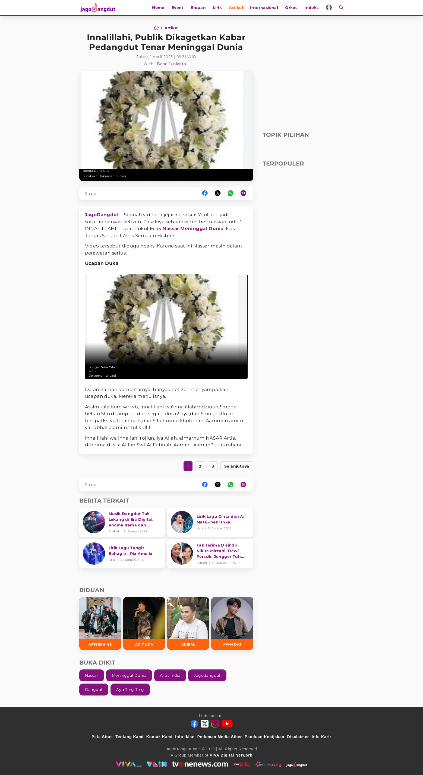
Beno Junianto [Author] (171, 63)
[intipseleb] (268, 764)
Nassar (170, 228)
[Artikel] (172, 28)
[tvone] (200, 764)
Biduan (198, 7)
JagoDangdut (102, 214)
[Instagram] (215, 724)
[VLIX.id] (157, 764)
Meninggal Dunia (201, 228)
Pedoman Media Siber (219, 737)
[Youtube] (227, 724)
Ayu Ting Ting (130, 689)
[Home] (158, 28)
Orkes (292, 7)
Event (178, 7)
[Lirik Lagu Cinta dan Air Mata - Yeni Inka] (210, 522)
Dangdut (94, 689)
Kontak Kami (159, 737)
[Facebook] (194, 724)
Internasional (265, 7)
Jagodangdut (207, 675)
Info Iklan (184, 737)
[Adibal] (188, 623)
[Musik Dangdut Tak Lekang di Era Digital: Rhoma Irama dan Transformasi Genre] (122, 522)
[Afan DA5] (232, 623)
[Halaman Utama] (98, 7)
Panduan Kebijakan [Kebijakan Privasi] (264, 737)
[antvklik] (241, 764)
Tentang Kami (129, 737)
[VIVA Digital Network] (231, 755)
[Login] (329, 7)
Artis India (170, 675)
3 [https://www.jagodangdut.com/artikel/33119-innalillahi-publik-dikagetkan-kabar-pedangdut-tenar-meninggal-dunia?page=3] (213, 466)
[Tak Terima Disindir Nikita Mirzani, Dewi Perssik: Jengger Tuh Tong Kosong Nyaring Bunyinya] (210, 553)
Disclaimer (298, 737)
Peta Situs (102, 737)
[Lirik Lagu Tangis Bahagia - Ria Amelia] (122, 553)
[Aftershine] (100, 623)
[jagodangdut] (296, 764)
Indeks (312, 7)
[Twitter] (205, 724)
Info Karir (321, 737)
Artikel (236, 7)
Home (159, 7)
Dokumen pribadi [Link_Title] (112, 176)
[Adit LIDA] (144, 623)
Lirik (217, 7)
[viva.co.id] (128, 764)
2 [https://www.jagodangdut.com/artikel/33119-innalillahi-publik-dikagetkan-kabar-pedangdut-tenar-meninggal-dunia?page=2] (200, 466)
